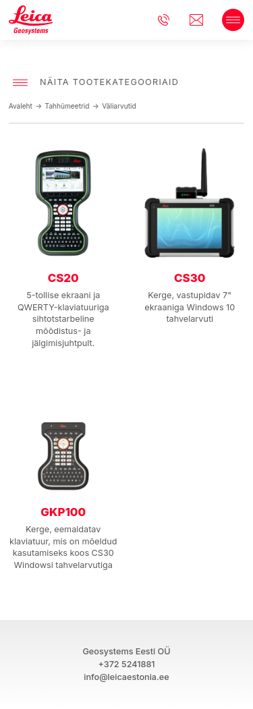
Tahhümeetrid (67, 106)
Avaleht (20, 106)
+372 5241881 (126, 664)
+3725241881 (167, 20)
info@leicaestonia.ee (200, 20)
